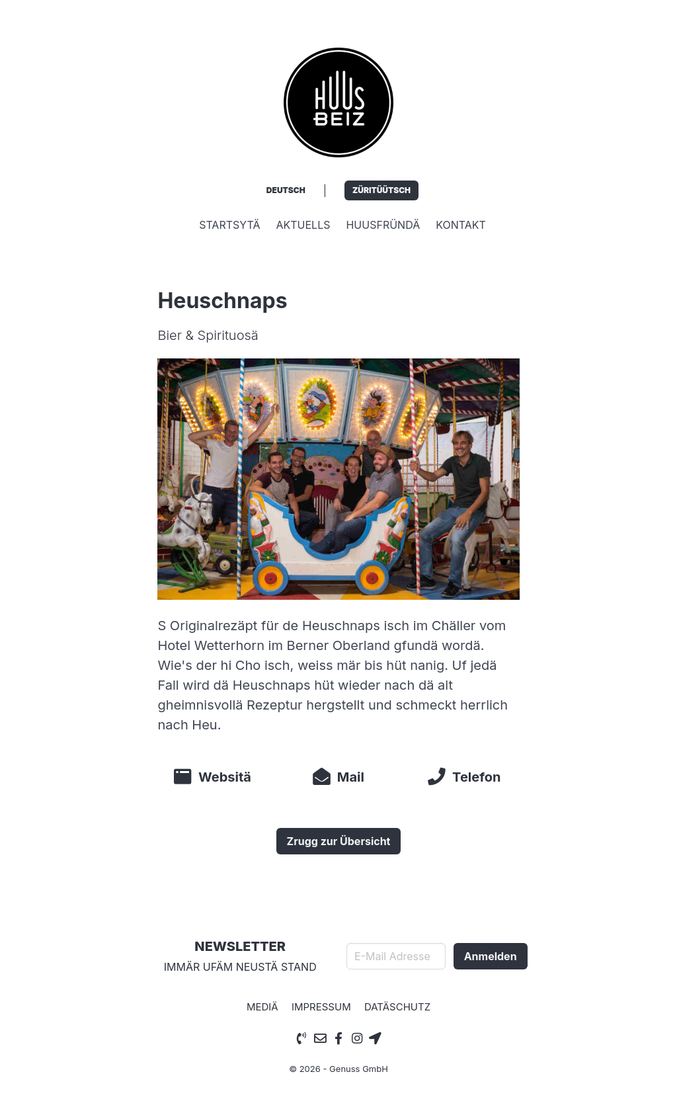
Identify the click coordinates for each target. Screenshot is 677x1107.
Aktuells (303, 224)
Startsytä (229, 224)
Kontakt (461, 224)
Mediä (262, 1007)
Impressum (321, 1007)
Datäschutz (397, 1007)
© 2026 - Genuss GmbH (338, 1068)
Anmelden (490, 956)
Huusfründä (383, 224)
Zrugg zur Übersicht (339, 841)
